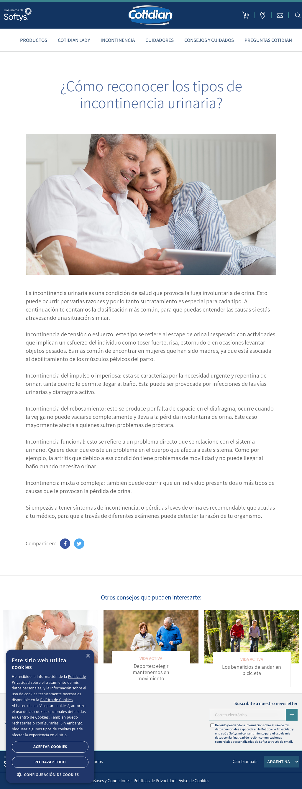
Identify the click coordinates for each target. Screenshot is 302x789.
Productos (33, 40)
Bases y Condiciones (111, 780)
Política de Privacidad (276, 729)
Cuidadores (159, 40)
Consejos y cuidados (209, 40)
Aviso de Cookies (194, 780)
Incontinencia (118, 40)
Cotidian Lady (74, 40)
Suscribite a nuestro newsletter (266, 703)
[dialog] (50, 716)
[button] (50, 774)
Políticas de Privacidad (154, 780)
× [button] (88, 656)
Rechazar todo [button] (50, 762)
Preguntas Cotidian (268, 40)
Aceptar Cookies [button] (50, 746)
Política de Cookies (56, 699)
